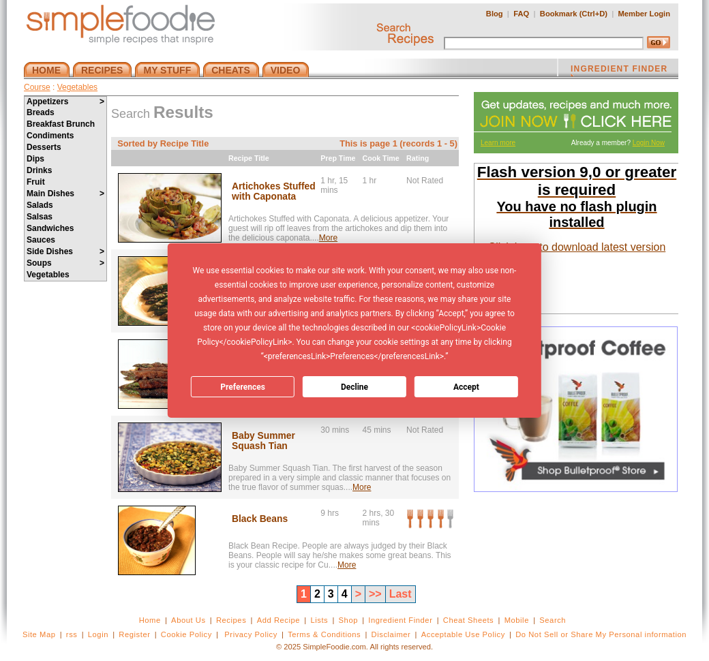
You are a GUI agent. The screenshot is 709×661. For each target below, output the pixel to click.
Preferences (242, 387)
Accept (466, 387)
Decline (354, 387)
